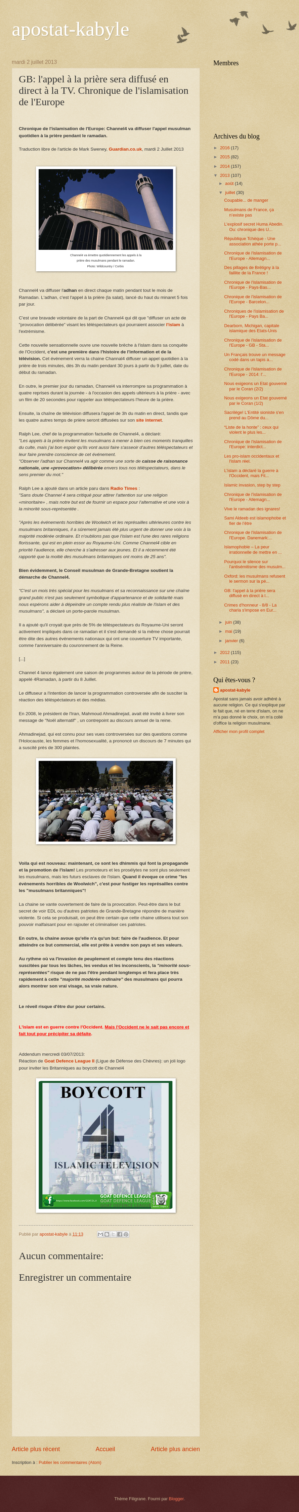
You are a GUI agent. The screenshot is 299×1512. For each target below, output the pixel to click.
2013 (225, 175)
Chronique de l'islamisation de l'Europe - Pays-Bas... (253, 285)
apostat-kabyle (70, 29)
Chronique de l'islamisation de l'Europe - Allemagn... (253, 255)
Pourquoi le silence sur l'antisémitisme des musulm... (255, 564)
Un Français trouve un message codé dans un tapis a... (254, 357)
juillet (230, 192)
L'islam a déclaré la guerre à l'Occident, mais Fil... (251, 473)
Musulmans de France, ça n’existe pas (249, 212)
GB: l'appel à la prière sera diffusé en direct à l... (249, 593)
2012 (225, 652)
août (230, 183)
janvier (232, 640)
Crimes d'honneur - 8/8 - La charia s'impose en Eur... (250, 608)
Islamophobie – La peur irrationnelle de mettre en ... (253, 549)
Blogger (176, 1498)
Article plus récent (36, 1449)
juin (229, 622)
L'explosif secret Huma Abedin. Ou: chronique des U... (253, 227)
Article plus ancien (175, 1449)
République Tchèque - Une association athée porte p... (252, 241)
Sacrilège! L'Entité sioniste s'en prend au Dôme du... (254, 415)
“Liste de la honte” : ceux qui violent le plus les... (251, 430)
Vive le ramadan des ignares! (252, 508)
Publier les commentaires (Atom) (70, 1462)
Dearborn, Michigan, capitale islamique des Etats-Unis (251, 328)
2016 (225, 147)
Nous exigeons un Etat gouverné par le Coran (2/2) (255, 386)
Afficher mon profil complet (238, 731)
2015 (225, 156)
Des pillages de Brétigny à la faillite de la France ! (251, 270)
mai (229, 631)
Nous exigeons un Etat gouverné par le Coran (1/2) (255, 400)
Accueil (105, 1449)
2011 (225, 661)
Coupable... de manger (246, 200)
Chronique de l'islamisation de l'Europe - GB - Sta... (253, 343)
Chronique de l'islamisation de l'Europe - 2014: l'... (253, 371)
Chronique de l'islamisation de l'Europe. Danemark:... (253, 535)
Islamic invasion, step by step (252, 485)
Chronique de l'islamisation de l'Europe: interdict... (253, 444)
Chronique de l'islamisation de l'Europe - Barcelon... (253, 299)
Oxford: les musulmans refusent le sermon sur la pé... (254, 579)
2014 (225, 166)
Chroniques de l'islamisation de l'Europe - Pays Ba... (254, 314)
